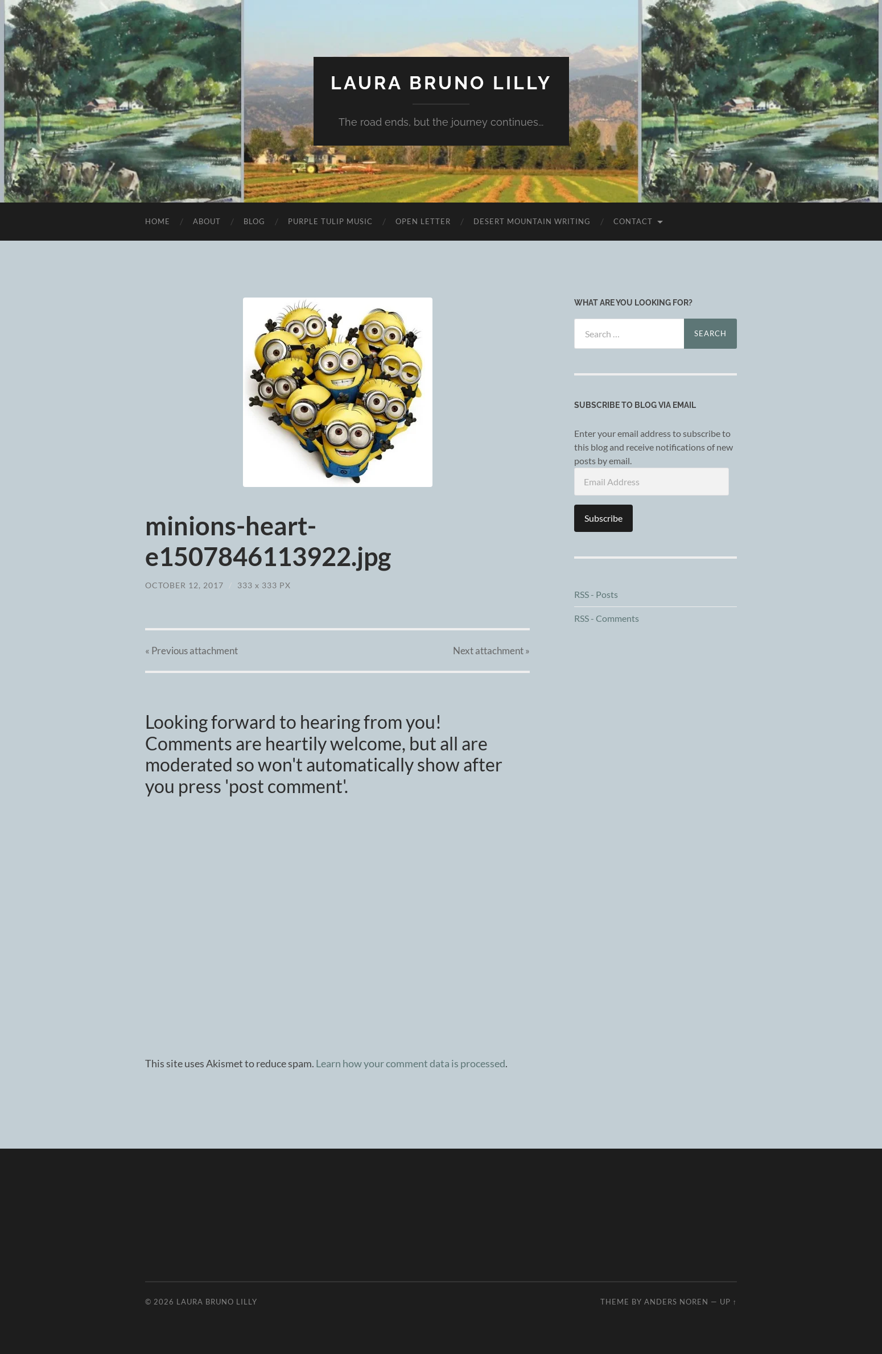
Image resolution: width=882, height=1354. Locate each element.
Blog (254, 221)
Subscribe (603, 518)
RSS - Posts (596, 594)
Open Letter (423, 221)
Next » (491, 651)
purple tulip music (330, 221)
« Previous (191, 651)
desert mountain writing (532, 221)
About (207, 221)
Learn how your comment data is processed (410, 1063)
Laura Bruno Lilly (441, 82)
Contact (633, 221)
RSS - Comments (606, 618)
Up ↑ (728, 1301)
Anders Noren (676, 1301)
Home (157, 221)
